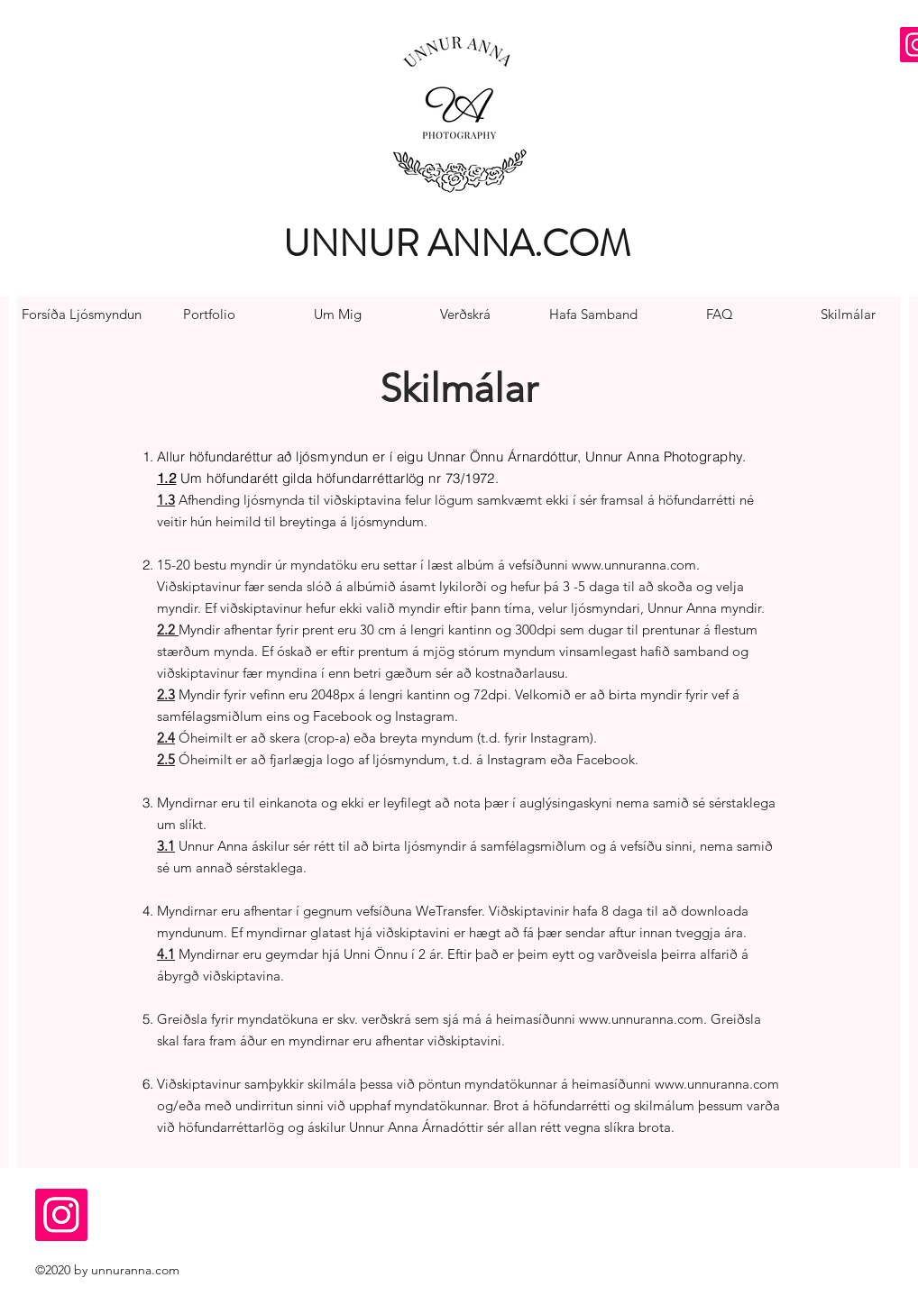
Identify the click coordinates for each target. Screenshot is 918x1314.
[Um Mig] (337, 315)
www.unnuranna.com (634, 564)
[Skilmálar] (848, 315)
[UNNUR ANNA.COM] (460, 243)
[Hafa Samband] (593, 315)
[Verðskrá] (465, 315)
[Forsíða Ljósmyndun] (81, 315)
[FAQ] (720, 315)
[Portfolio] (209, 315)
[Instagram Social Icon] (61, 1215)
